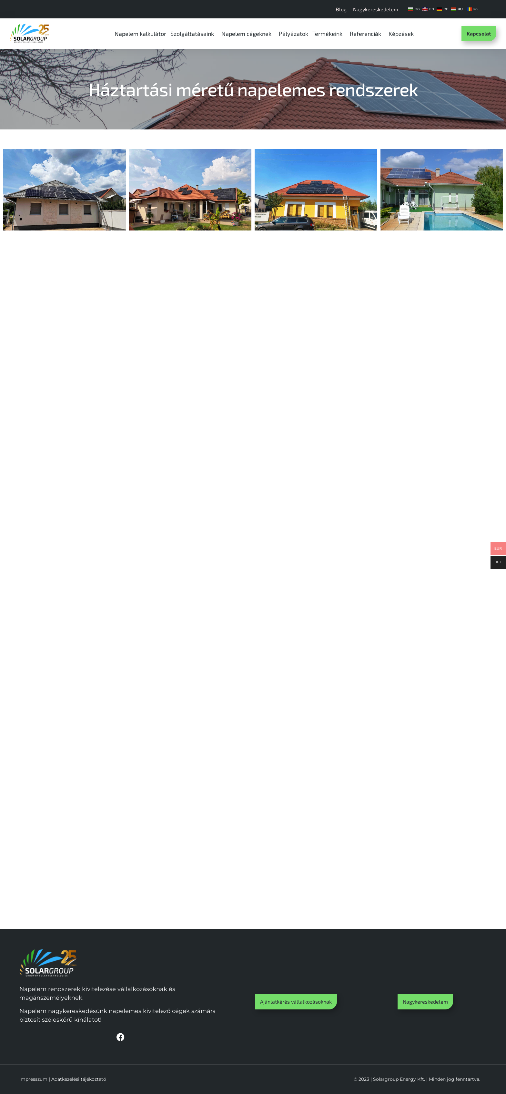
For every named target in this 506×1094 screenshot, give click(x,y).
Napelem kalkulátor (140, 33)
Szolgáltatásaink (193, 33)
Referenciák (367, 33)
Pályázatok (293, 33)
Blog (341, 9)
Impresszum (33, 1079)
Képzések (403, 33)
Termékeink (329, 33)
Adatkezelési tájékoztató (78, 1079)
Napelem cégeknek (248, 33)
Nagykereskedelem (375, 9)
